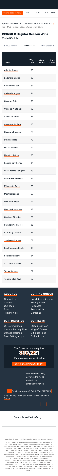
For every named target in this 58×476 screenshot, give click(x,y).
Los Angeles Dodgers (14, 170)
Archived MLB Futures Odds (38, 23)
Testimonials (11, 312)
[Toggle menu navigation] (54, 4)
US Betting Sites (13, 325)
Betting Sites (14, 320)
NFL (29, 12)
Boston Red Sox (11, 85)
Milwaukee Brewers (13, 178)
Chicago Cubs (11, 101)
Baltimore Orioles (12, 78)
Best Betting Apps (14, 336)
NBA (38, 12)
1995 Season (47, 46)
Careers (8, 302)
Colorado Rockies (12, 132)
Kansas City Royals (13, 163)
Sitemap (45, 396)
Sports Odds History (11, 23)
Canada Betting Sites (15, 329)
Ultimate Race (38, 332)
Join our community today (29, 363)
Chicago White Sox (13, 109)
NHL (53, 12)
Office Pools (37, 336)
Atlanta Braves (11, 70)
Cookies (36, 396)
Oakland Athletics (12, 217)
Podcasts (36, 305)
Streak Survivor (39, 325)
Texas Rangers (11, 271)
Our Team (9, 305)
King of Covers (39, 329)
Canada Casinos (13, 332)
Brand (7, 309)
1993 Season (10, 46)
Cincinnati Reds (11, 116)
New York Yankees (13, 209)
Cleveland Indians (12, 124)
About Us (10, 293)
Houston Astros (11, 155)
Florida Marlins (11, 147)
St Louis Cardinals (12, 263)
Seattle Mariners (12, 255)
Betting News (38, 302)
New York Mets (11, 201)
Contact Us (10, 299)
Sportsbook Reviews (42, 299)
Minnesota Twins (12, 186)
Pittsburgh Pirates (12, 232)
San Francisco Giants (14, 248)
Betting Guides (42, 293)
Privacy (12, 396)
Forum (7, 398)
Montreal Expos (11, 194)
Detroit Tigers (10, 139)
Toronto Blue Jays (12, 279)
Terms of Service (24, 396)
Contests (38, 320)
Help (6, 396)
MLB (46, 12)
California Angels (12, 93)
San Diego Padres (12, 240)
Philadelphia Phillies (13, 225)
